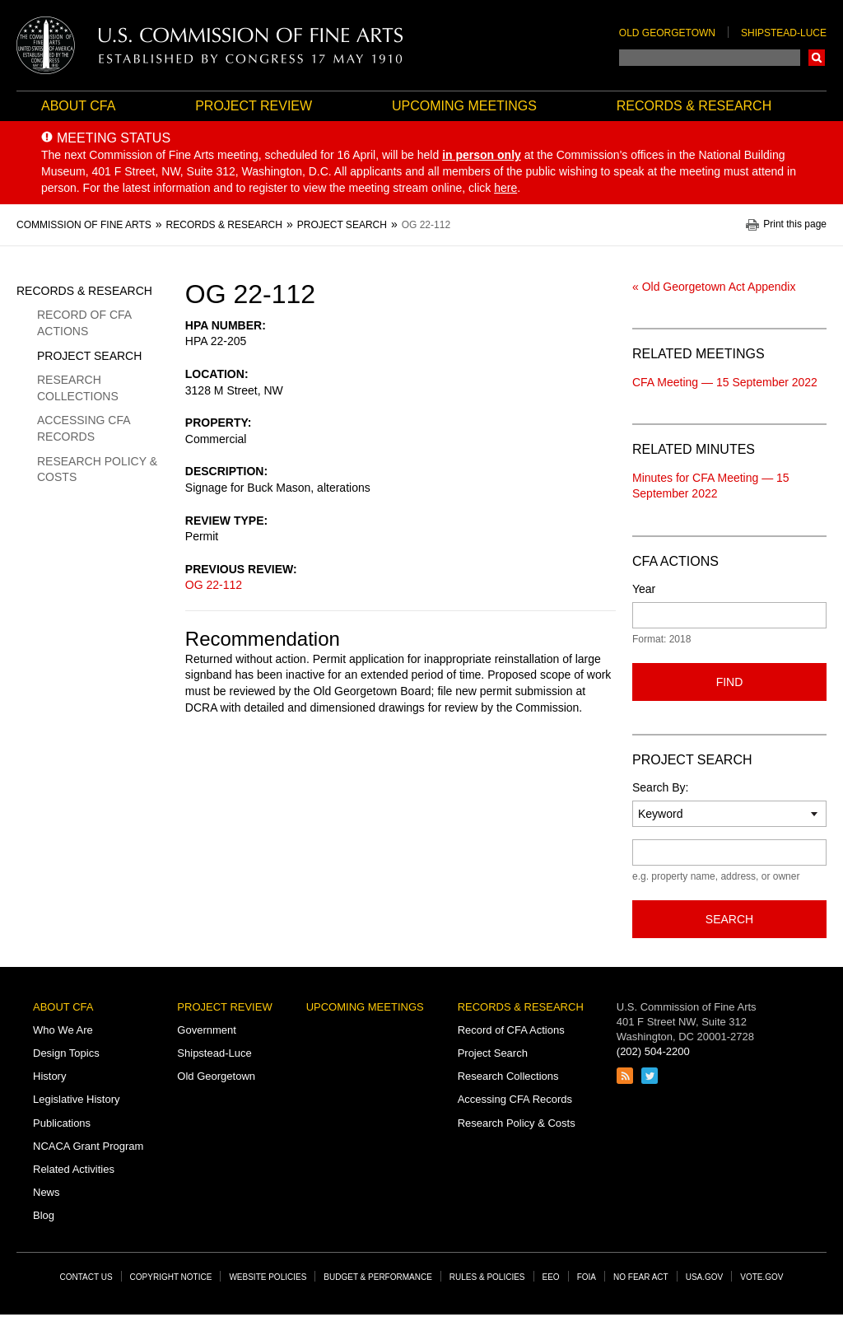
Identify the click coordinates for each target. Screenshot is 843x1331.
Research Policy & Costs (97, 469)
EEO (551, 1277)
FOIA (586, 1277)
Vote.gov (761, 1277)
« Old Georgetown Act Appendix (713, 286)
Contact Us (86, 1277)
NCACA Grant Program (88, 1146)
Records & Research (694, 106)
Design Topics (66, 1053)
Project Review (253, 106)
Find (729, 682)
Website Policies (267, 1277)
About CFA (78, 106)
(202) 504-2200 (653, 1051)
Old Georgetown (667, 33)
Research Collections (78, 388)
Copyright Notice (171, 1277)
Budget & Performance (378, 1277)
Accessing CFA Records (83, 428)
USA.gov (705, 1277)
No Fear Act (640, 1277)
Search (816, 57)
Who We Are (63, 1030)
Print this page (795, 224)
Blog (43, 1215)
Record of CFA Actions (84, 323)
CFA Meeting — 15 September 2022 (724, 382)
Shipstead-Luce (784, 33)
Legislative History (76, 1099)
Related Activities (73, 1169)
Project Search (89, 355)
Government (206, 1030)
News (46, 1192)
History (49, 1076)
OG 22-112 (213, 584)
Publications (62, 1123)
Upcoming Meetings (464, 106)
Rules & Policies (487, 1277)
